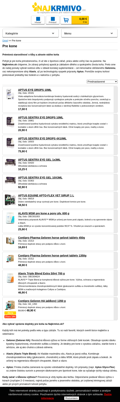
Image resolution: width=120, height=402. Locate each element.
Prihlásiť (53, 20)
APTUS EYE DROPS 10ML (34, 89)
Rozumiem (71, 398)
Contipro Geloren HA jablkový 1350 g (42, 300)
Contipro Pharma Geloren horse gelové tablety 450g (51, 237)
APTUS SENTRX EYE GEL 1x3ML (39, 159)
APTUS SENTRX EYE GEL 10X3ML (40, 177)
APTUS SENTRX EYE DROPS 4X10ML (42, 138)
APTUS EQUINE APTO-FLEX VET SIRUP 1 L (46, 195)
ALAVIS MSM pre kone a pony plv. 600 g (43, 213)
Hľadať (38, 20)
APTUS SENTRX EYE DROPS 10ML (40, 117)
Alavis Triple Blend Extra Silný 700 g (41, 273)
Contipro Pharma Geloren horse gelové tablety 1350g (52, 255)
